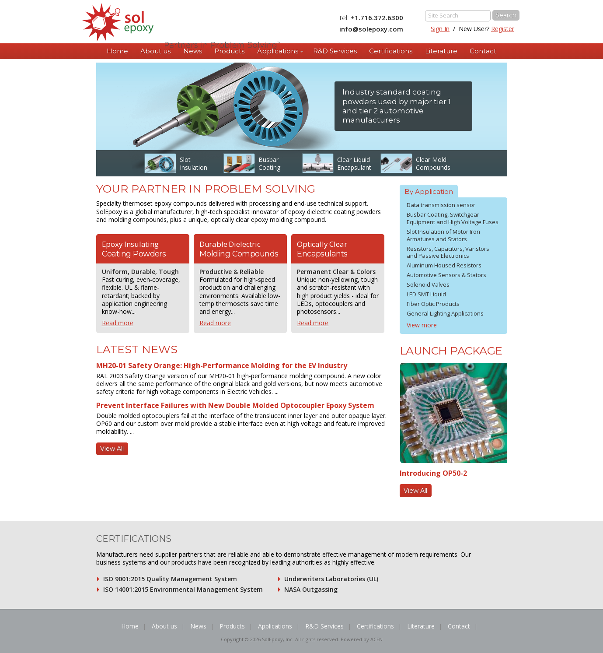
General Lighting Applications (445, 313)
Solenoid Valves (428, 284)
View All (112, 449)
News (192, 51)
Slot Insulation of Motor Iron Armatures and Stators (443, 235)
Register (502, 29)
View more (422, 325)
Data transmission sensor (441, 205)
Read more (117, 323)
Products (229, 51)
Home (117, 51)
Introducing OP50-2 (433, 473)
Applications (277, 51)
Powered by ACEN (362, 639)
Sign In (440, 29)
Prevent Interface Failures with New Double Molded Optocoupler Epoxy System (235, 405)
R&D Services (335, 51)
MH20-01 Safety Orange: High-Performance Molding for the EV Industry (221, 365)
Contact (483, 51)
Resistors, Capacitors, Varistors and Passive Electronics (448, 252)
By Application (428, 191)
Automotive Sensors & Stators (446, 275)
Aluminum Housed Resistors (444, 265)
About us (155, 51)
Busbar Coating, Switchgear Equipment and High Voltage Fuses (452, 218)
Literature (441, 51)
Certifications (390, 51)
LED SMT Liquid (426, 294)
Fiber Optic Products (433, 304)
